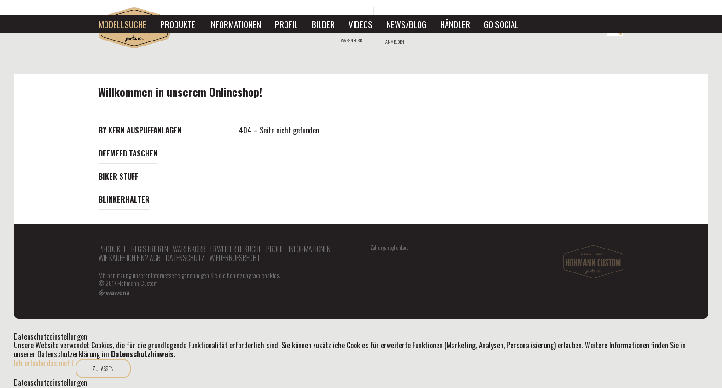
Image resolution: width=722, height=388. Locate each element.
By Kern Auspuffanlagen (140, 130)
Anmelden (394, 41)
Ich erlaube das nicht (44, 363)
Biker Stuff (118, 176)
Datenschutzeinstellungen (50, 382)
